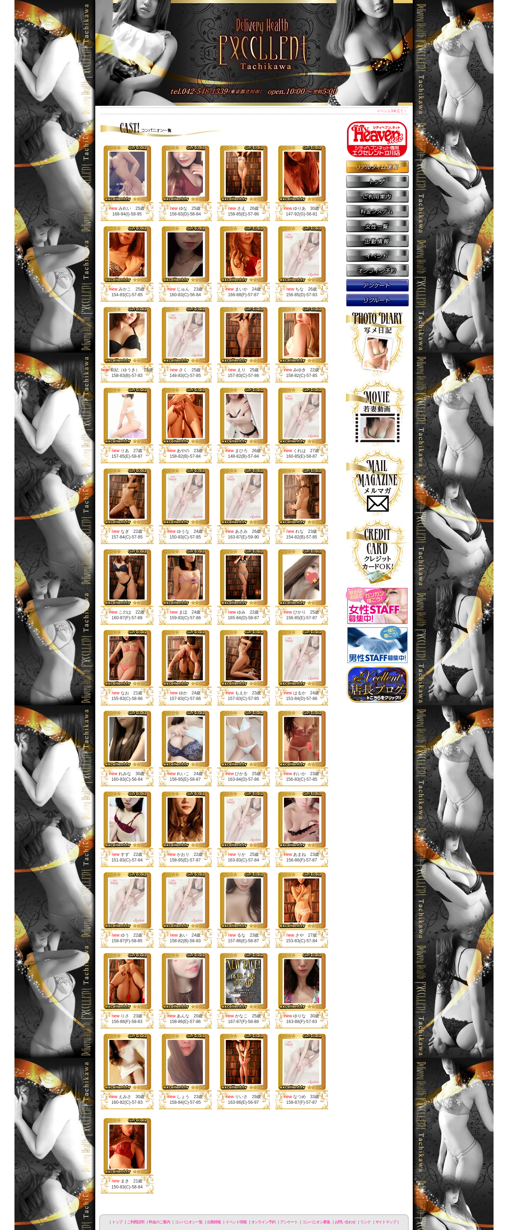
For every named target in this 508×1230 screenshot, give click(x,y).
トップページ (377, 181)
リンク (365, 1222)
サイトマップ (385, 1222)
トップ (117, 1222)
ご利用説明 (377, 196)
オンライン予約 (377, 270)
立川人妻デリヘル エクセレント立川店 (254, 53)
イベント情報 (377, 255)
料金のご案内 (377, 210)
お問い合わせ (345, 1222)
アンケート (377, 285)
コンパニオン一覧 (377, 225)
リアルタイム (377, 166)
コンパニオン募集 (377, 299)
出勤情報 (377, 240)
